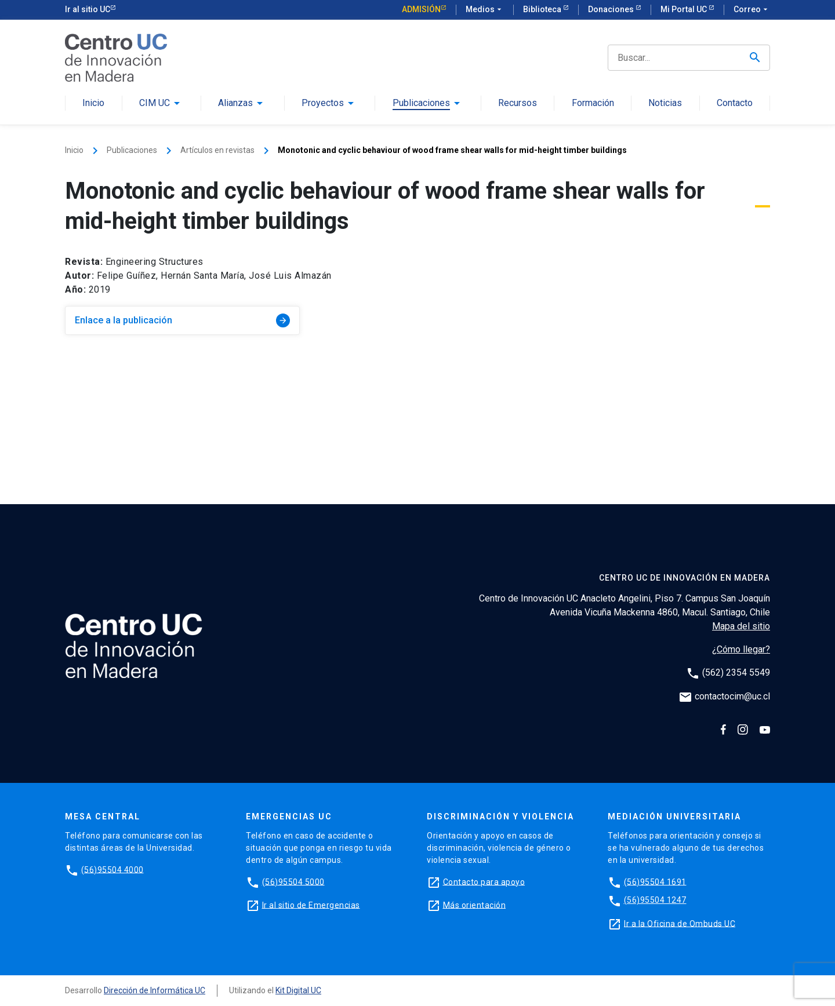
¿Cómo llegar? (741, 649)
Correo (752, 10)
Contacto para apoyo (484, 881)
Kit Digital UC (298, 990)
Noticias (665, 103)
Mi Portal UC (684, 9)
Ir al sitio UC (87, 9)
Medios (485, 10)
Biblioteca (543, 9)
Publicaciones (421, 103)
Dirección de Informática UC (154, 990)
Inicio (93, 103)
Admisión (421, 9)
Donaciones (612, 9)
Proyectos (323, 103)
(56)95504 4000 (112, 869)
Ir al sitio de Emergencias (311, 904)
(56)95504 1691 (655, 881)
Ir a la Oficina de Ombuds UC (679, 923)
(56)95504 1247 (655, 900)
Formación (593, 103)
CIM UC (154, 103)
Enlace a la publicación (182, 320)
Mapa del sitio (741, 626)
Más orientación (474, 904)
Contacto (735, 103)
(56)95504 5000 (293, 881)
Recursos (517, 103)
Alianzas (235, 103)
